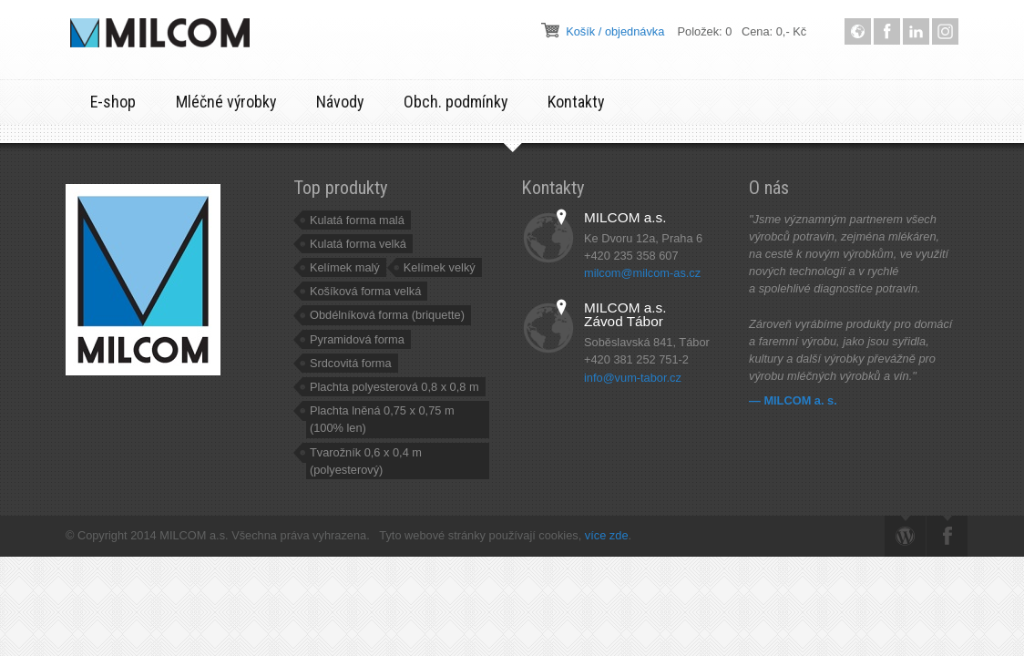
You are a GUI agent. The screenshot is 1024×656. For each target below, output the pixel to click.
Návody (340, 101)
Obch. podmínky (455, 101)
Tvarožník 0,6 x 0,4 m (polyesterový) (366, 461)
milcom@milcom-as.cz (642, 273)
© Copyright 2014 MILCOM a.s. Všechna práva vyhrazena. (222, 535)
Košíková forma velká (365, 291)
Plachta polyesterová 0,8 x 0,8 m (394, 387)
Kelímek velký (440, 267)
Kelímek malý (345, 267)
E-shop (113, 101)
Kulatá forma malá (357, 220)
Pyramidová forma (357, 339)
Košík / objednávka (615, 31)
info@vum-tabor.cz (632, 377)
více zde (607, 535)
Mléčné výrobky (226, 101)
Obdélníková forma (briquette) (387, 315)
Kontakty (576, 101)
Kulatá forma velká (358, 244)
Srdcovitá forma (351, 363)
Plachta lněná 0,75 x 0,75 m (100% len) (382, 419)
